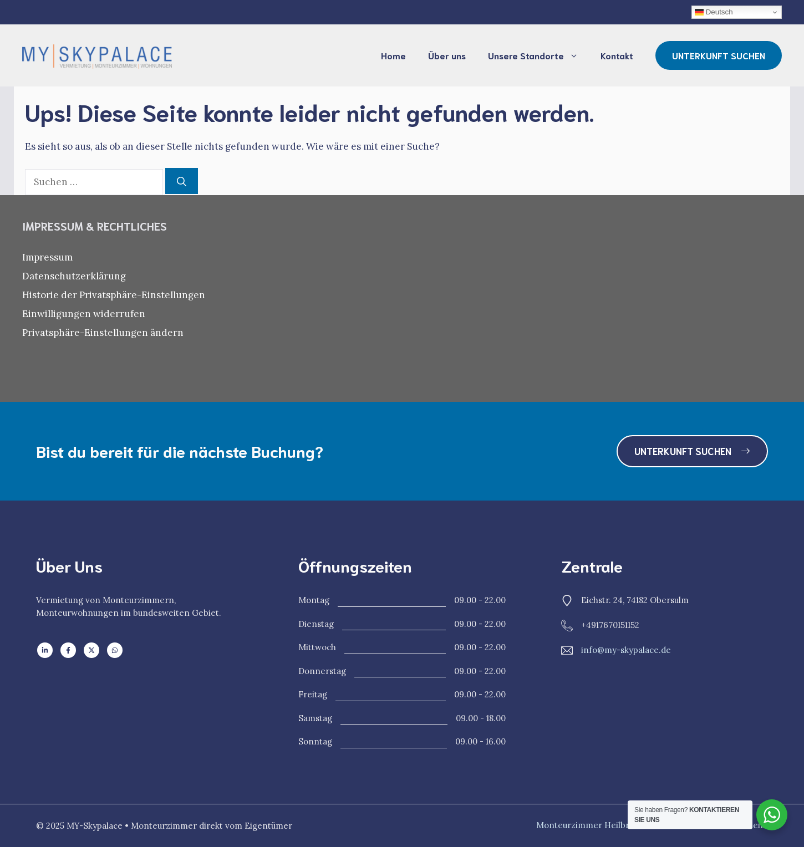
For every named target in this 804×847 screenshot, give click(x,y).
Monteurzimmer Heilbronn (590, 825)
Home (393, 55)
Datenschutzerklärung (74, 276)
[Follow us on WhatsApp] (115, 650)
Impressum (47, 257)
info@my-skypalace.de (626, 650)
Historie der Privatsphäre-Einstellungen (113, 295)
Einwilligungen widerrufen (83, 314)
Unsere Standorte (538, 55)
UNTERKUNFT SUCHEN (718, 55)
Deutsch (714, 12)
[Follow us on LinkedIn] (45, 650)
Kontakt (617, 55)
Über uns (447, 55)
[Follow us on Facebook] (68, 650)
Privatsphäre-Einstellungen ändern (103, 332)
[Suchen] (181, 181)
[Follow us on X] (91, 650)
